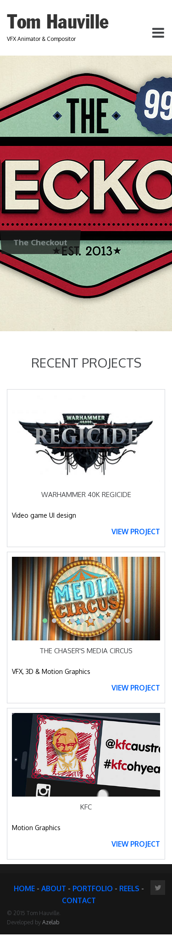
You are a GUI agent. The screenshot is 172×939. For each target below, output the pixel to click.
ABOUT (53, 888)
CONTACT (79, 900)
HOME (24, 888)
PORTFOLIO (92, 888)
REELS (129, 888)
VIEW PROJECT (135, 531)
